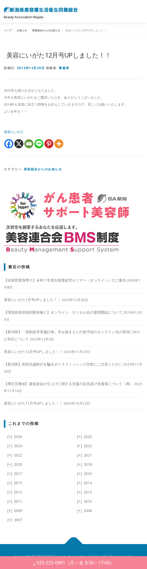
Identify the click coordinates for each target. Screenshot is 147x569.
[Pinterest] (48, 143)
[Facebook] (8, 143)
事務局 (64, 68)
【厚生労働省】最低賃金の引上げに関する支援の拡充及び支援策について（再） (68, 383)
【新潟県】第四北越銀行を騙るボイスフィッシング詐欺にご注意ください (63, 364)
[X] (18, 143)
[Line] (38, 143)
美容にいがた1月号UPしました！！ (32, 299)
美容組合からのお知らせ (43, 169)
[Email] (28, 143)
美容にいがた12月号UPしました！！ (33, 351)
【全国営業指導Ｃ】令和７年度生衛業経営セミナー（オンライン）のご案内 (65, 280)
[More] (58, 143)
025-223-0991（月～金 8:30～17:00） (73, 563)
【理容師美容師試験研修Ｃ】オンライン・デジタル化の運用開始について (63, 312)
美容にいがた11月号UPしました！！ (33, 403)
